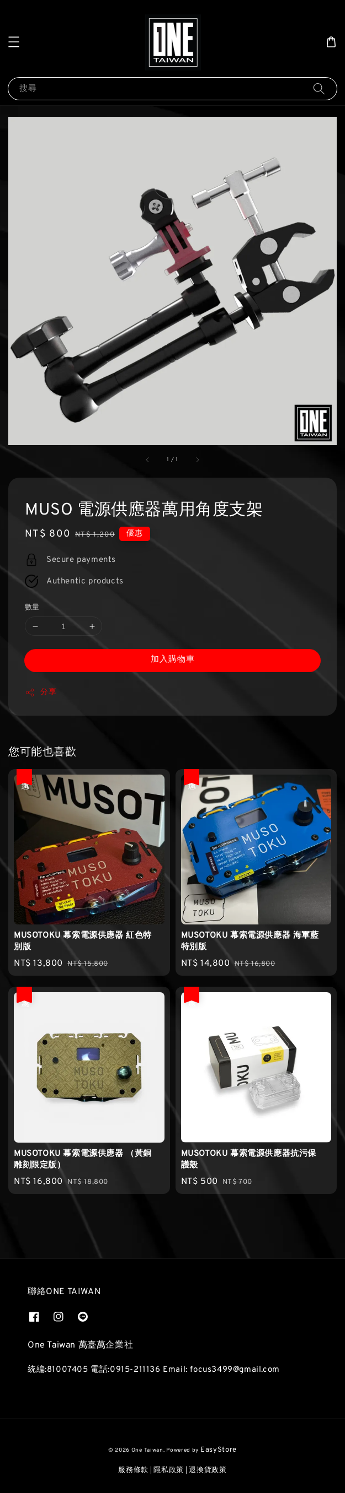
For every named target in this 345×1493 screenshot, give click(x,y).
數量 (32, 607)
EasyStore (218, 1450)
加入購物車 (173, 659)
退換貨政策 (208, 1470)
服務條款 (133, 1470)
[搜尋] (319, 88)
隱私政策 (168, 1470)
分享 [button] (40, 692)
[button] (14, 42)
